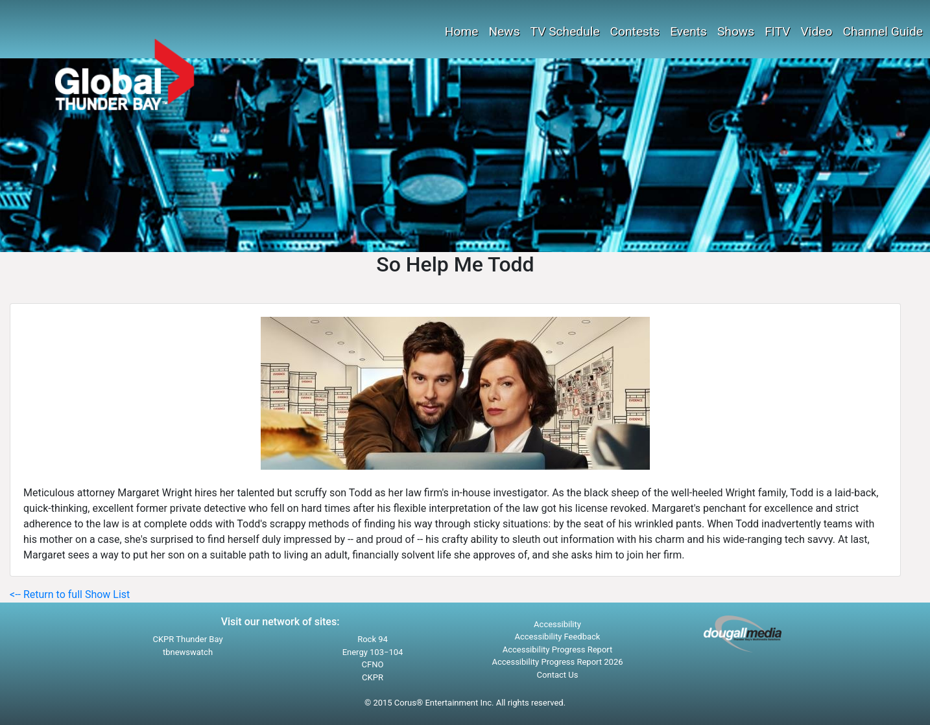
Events (688, 31)
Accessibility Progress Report (558, 649)
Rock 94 (372, 639)
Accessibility (557, 624)
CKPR (372, 677)
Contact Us (557, 675)
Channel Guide (882, 31)
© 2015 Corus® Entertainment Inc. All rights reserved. (465, 703)
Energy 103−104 (372, 652)
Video (817, 31)
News (503, 31)
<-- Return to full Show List (70, 594)
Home (462, 31)
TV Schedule (565, 31)
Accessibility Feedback (558, 636)
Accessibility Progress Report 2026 (557, 662)
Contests (635, 31)
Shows (735, 31)
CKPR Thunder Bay (187, 639)
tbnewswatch (188, 652)
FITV (777, 31)
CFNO (373, 664)
